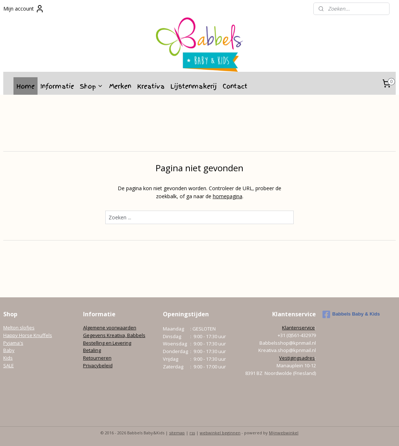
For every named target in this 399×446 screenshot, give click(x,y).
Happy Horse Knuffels (27, 335)
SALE (8, 365)
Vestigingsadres (297, 358)
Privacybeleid (98, 365)
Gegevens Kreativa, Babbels (114, 335)
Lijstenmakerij (194, 86)
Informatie (57, 86)
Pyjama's (13, 343)
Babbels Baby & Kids (351, 314)
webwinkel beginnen (220, 432)
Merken (120, 86)
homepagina (227, 196)
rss (192, 432)
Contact (235, 86)
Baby (9, 350)
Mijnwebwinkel (283, 432)
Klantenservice (298, 327)
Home (25, 86)
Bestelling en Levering (107, 343)
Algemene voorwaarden (109, 327)
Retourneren (97, 358)
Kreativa (151, 86)
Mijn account (23, 8)
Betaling (92, 350)
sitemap (177, 432)
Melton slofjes (19, 327)
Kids (8, 358)
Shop (91, 86)
